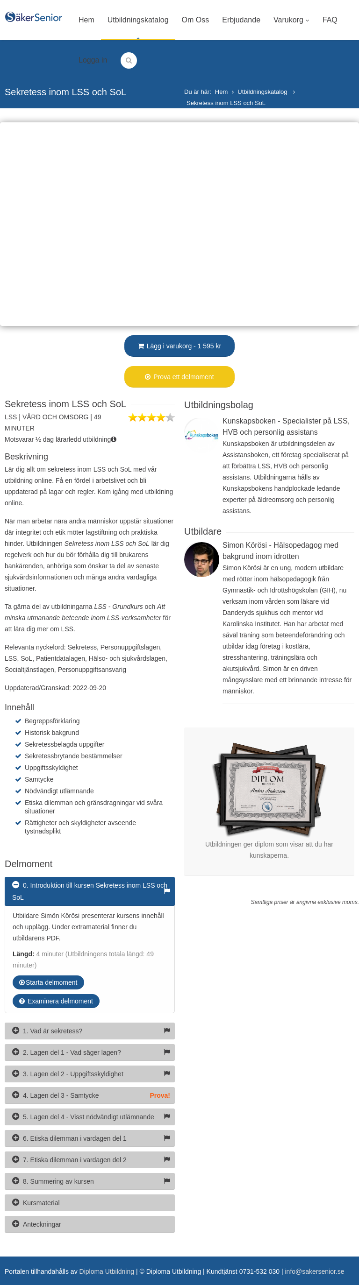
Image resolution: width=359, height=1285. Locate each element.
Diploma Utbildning (107, 1271)
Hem (86, 20)
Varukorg (291, 20)
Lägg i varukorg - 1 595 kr (179, 346)
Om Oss (195, 20)
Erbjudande (241, 20)
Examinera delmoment (56, 1001)
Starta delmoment (48, 982)
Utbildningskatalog (138, 20)
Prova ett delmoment (179, 377)
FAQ (330, 20)
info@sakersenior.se (314, 1271)
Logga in (93, 60)
